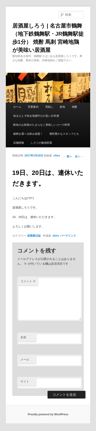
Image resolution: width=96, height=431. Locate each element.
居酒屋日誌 (34, 235)
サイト (24, 381)
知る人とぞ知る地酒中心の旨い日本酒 (36, 115)
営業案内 (33, 106)
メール (24, 359)
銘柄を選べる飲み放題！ (28, 133)
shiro (56, 155)
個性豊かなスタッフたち (64, 133)
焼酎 (74, 106)
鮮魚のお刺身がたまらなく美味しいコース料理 (41, 124)
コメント (28, 281)
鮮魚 (62, 106)
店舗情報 (18, 142)
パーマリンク (68, 235)
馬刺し (49, 106)
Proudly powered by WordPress (48, 414)
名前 (23, 337)
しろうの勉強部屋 (41, 142)
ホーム (17, 106)
